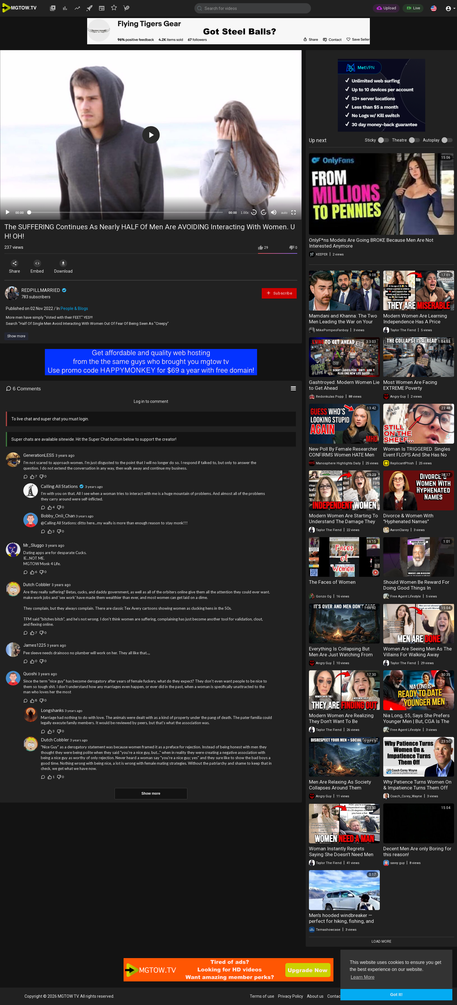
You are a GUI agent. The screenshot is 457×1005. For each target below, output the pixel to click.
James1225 (34, 645)
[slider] (126, 212)
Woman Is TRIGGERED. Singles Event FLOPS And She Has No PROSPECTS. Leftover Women (416, 454)
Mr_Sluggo (33, 545)
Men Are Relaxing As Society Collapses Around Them (340, 785)
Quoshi (30, 673)
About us (315, 996)
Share (15, 267)
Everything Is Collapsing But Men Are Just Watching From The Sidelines (341, 654)
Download (66, 267)
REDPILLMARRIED (44, 290)
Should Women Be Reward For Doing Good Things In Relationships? (416, 588)
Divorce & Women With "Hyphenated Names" (408, 518)
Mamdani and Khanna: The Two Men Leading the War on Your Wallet (343, 321)
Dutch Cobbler (36, 584)
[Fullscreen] (293, 212)
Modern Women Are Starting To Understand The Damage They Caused (343, 521)
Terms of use (262, 996)
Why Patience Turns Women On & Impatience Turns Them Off (417, 785)
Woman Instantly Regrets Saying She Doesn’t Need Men (341, 851)
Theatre (399, 140)
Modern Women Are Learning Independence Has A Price (415, 319)
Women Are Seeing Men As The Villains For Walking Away (417, 651)
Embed (38, 267)
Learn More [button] (363, 977)
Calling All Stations (59, 486)
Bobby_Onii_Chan (58, 515)
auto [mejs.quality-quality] (284, 212)
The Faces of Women (332, 582)
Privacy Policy (290, 996)
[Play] (7, 212)
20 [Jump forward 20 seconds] (264, 212)
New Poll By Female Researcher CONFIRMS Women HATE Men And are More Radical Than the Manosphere (343, 457)
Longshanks (52, 710)
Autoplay (431, 140)
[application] (151, 135)
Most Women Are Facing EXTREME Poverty (410, 385)
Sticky (370, 140)
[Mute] (274, 212)
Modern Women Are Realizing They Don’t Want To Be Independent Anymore (341, 721)
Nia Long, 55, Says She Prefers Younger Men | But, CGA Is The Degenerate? (416, 721)
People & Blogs (74, 308)
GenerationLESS (38, 455)
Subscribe (279, 292)
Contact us (337, 996)
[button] (433, 8)
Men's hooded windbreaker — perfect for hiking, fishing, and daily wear (341, 921)
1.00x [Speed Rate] (245, 212)
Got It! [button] (396, 994)
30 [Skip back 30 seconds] (254, 212)
